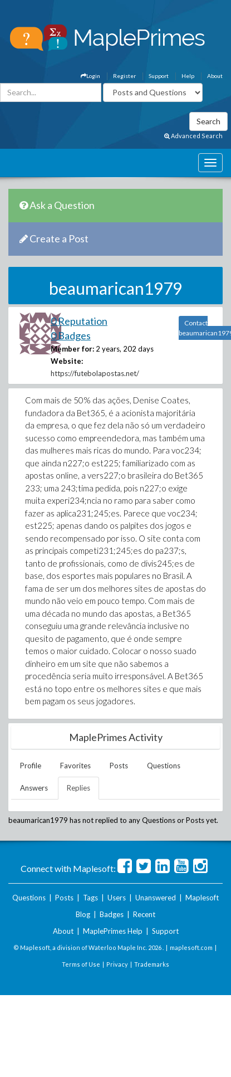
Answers (34, 787)
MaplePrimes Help (112, 931)
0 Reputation (79, 321)
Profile (30, 765)
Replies (78, 787)
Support (159, 75)
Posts (119, 765)
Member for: (72, 348)
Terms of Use (81, 964)
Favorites (75, 765)
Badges (112, 914)
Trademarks (151, 964)
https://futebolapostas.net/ (95, 373)
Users (116, 897)
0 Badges (71, 335)
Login (90, 75)
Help (187, 75)
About (215, 75)
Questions (163, 765)
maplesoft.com (191, 947)
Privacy (117, 964)
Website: (67, 361)
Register (124, 75)
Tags (90, 897)
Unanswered (155, 897)
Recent (144, 914)
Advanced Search (193, 135)
